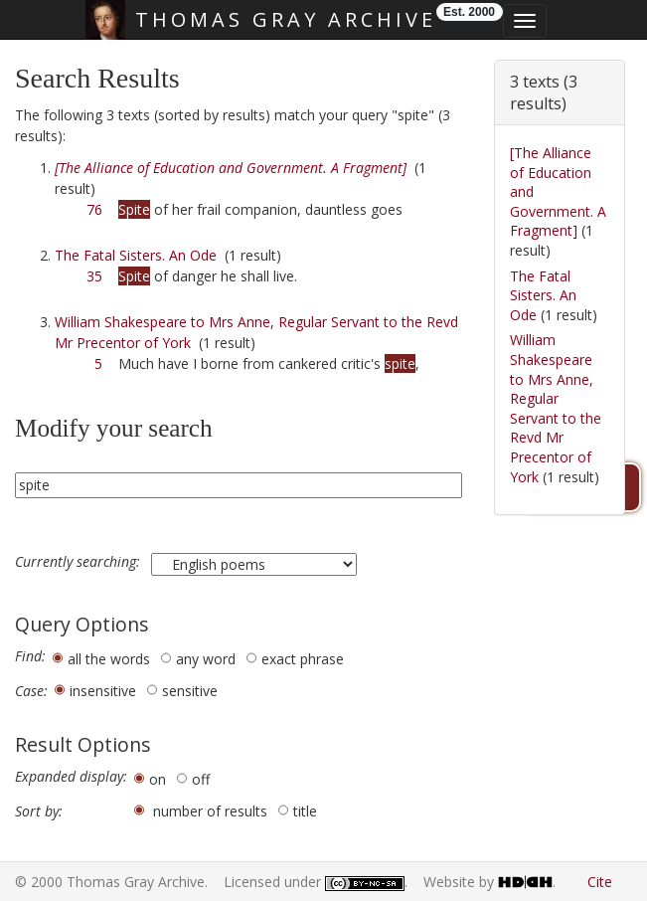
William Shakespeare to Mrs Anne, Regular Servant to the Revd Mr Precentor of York (555, 407)
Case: (31, 691)
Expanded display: (71, 777)
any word (206, 658)
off (201, 779)
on (157, 779)
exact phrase (302, 658)
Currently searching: (79, 562)
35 (94, 276)
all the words (109, 658)
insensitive (103, 690)
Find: (30, 656)
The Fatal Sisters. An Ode (136, 255)
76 (94, 209)
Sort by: (39, 811)
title (305, 811)
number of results (210, 811)
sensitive (190, 690)
